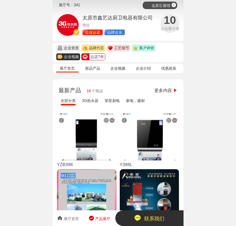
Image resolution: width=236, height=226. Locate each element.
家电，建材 (135, 101)
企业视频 (117, 68)
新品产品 (92, 68)
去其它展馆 (163, 5)
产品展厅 (99, 218)
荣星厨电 (112, 101)
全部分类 (68, 101)
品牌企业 (114, 32)
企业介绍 (143, 68)
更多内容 (166, 90)
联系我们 (149, 218)
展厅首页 (67, 68)
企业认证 (92, 32)
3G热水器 (90, 101)
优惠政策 (168, 68)
